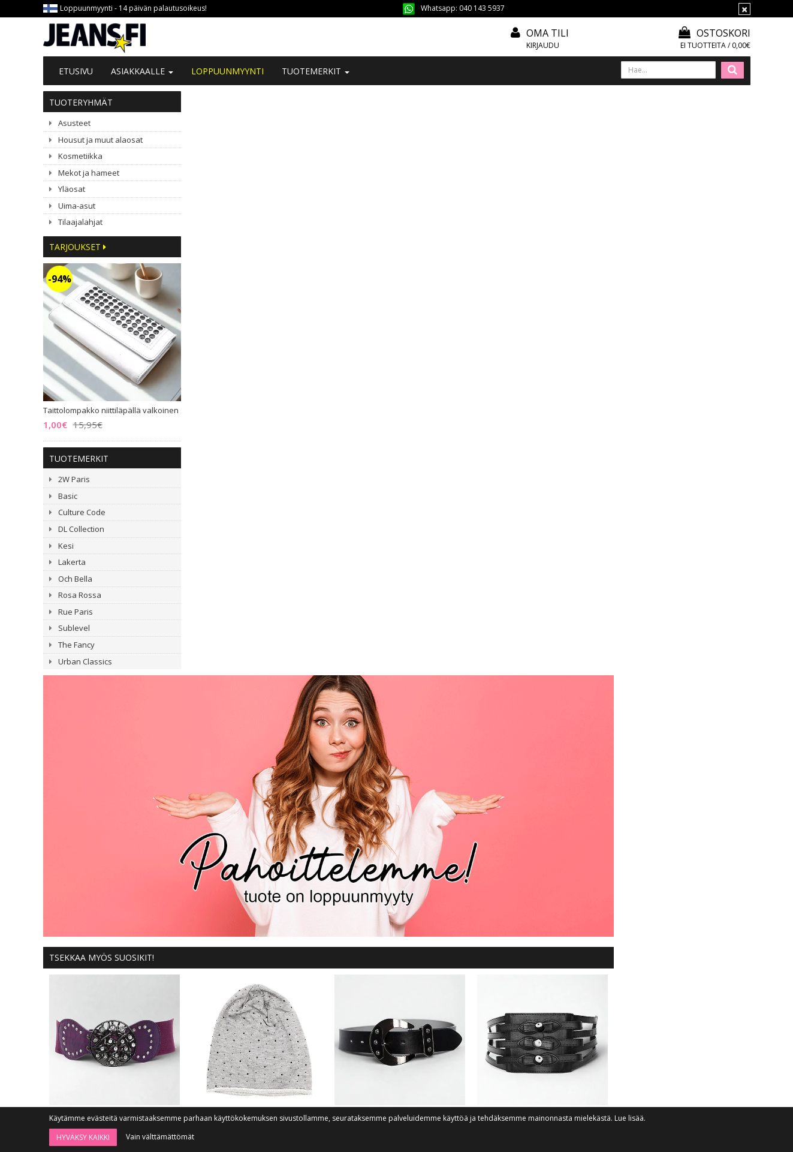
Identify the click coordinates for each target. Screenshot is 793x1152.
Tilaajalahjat (80, 221)
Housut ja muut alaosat (100, 139)
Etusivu (76, 71)
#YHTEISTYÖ (220, 962)
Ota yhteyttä (219, 930)
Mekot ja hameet (88, 172)
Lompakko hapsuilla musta (234, 814)
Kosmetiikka (80, 156)
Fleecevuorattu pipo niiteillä (609, 689)
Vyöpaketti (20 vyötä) (512, 814)
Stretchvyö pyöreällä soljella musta (703, 689)
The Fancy (76, 644)
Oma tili (547, 33)
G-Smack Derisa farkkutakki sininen (515, 689)
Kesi (66, 545)
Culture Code (81, 512)
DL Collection (81, 529)
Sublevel (74, 627)
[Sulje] (744, 9)
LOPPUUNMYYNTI (227, 71)
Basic (67, 496)
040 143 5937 (482, 8)
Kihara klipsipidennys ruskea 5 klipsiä (422, 689)
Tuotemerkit (315, 71)
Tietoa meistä (222, 914)
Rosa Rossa (79, 594)
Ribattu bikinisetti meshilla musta (328, 689)
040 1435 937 (104, 1002)
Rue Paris (75, 611)
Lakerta (72, 562)
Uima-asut (76, 205)
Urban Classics (85, 661)
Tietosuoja (361, 979)
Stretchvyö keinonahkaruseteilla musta (680, 525)
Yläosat (71, 189)
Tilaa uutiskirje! (368, 914)
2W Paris (74, 479)
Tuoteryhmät (81, 102)
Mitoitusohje (364, 930)
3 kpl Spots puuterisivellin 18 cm (609, 814)
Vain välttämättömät (160, 1137)
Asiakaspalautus (370, 996)
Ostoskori (714, 33)
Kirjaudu (542, 45)
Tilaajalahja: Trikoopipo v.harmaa (394, 525)
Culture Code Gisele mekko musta (328, 814)
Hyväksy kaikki (83, 1137)
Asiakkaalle (142, 71)
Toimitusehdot (368, 947)
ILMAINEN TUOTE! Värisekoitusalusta (703, 814)
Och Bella (75, 578)
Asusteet (74, 123)
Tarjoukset (77, 246)
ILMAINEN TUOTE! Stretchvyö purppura (257, 525)
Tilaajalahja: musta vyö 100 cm (529, 525)
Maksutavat (362, 963)
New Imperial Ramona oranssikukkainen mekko (422, 814)
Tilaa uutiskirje (428, 1076)
